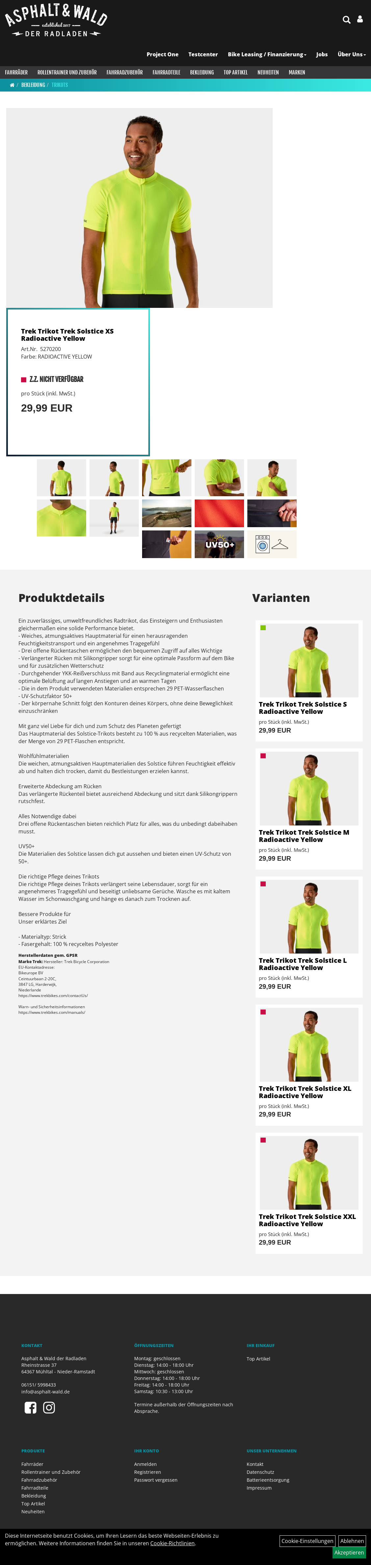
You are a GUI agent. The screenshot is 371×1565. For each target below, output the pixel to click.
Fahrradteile (166, 72)
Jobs (322, 54)
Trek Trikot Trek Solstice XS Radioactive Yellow (67, 335)
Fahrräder (16, 72)
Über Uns (352, 54)
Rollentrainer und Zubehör (67, 72)
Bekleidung (202, 72)
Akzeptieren (349, 1552)
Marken (297, 72)
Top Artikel (236, 72)
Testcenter (203, 54)
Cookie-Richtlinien (172, 1543)
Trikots (60, 85)
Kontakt (255, 1464)
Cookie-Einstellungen (308, 1541)
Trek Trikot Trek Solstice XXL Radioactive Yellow (307, 1220)
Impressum (259, 1488)
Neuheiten (268, 72)
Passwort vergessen (156, 1480)
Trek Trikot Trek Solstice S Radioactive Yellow (303, 708)
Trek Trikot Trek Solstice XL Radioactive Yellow (305, 1092)
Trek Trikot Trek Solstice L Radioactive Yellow (303, 964)
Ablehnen (352, 1541)
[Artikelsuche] (347, 20)
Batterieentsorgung (268, 1480)
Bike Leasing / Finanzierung (267, 54)
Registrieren (147, 1472)
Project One (163, 54)
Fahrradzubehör (125, 72)
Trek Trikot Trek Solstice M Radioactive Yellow (304, 836)
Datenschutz (260, 1472)
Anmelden (145, 1464)
